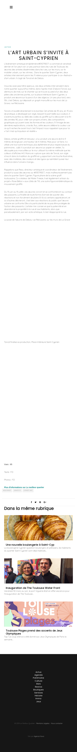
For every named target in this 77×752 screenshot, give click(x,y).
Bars (38, 683)
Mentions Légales (42, 723)
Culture (38, 680)
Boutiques (38, 689)
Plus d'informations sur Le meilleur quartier (24, 487)
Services (38, 692)
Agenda (38, 674)
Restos (38, 686)
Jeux (38, 701)
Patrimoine (38, 677)
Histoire (38, 695)
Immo (38, 698)
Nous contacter (57, 723)
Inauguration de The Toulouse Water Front (33, 588)
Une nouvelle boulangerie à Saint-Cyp (30, 544)
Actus (8, 47)
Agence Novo (39, 736)
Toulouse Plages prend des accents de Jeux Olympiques (34, 632)
